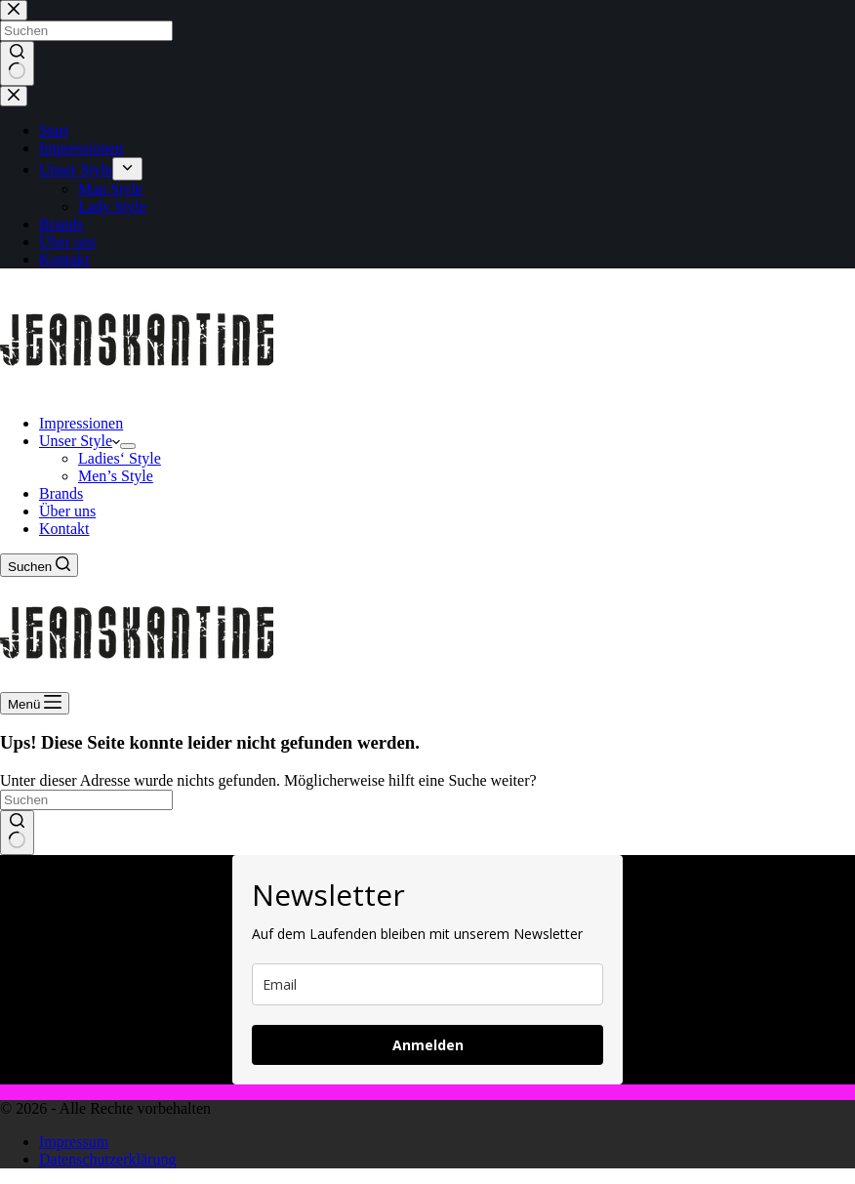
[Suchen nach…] (86, 800)
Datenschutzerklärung (107, 1159)
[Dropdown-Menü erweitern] (128, 446)
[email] (427, 984)
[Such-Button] (17, 832)
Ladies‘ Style (119, 458)
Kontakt (64, 528)
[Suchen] (39, 565)
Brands (61, 493)
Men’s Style (115, 476)
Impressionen (81, 423)
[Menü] (34, 703)
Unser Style (79, 440)
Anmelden (428, 1045)
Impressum (73, 1141)
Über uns (67, 511)
